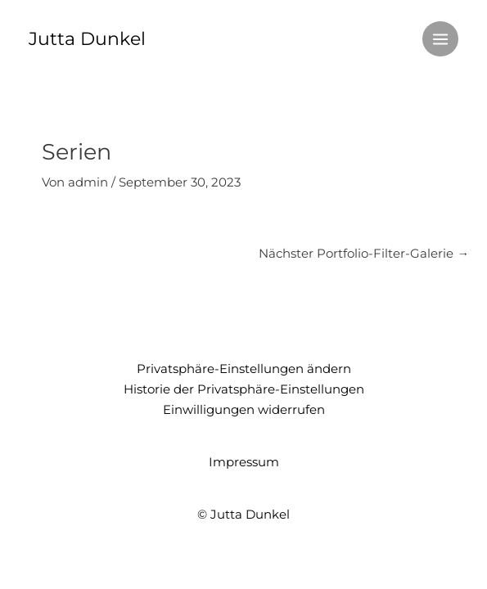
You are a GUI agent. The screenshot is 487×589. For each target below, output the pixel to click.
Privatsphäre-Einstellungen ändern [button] (244, 369)
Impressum (244, 462)
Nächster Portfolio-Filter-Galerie (364, 253)
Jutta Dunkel (87, 38)
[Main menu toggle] (440, 39)
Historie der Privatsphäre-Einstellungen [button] (244, 389)
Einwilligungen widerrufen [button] (244, 409)
